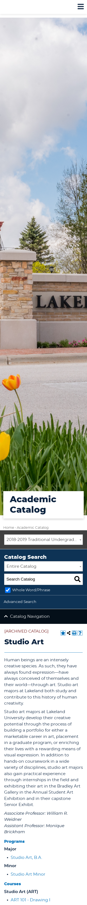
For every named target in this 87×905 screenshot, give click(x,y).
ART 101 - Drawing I (30, 900)
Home (8, 527)
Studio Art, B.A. (26, 858)
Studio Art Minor (28, 874)
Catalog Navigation (30, 617)
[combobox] (43, 539)
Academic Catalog (33, 527)
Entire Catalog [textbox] (21, 566)
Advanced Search (20, 602)
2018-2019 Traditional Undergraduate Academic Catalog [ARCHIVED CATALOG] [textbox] (45, 540)
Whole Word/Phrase (31, 590)
